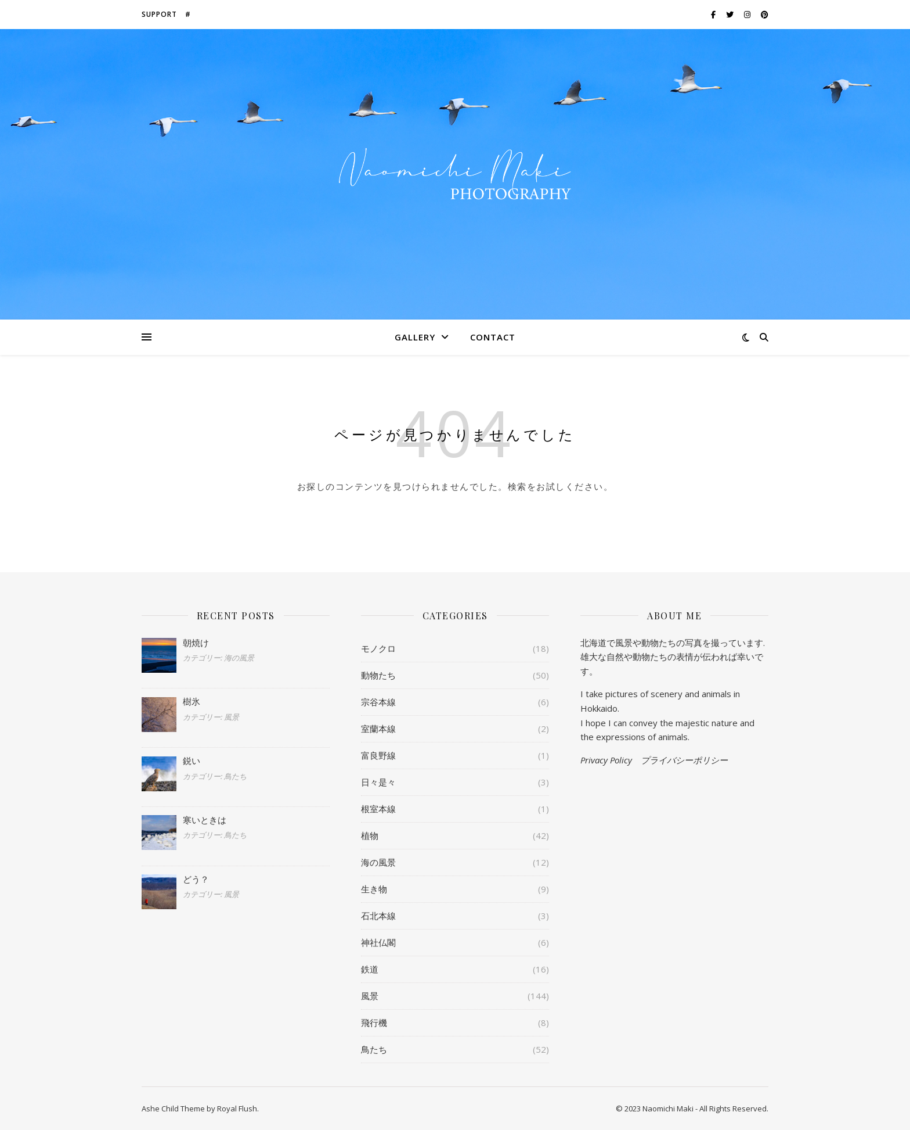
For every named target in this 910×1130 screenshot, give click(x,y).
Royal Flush (237, 1108)
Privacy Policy (606, 760)
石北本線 (378, 915)
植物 (369, 835)
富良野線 (378, 755)
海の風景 (378, 862)
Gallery (415, 337)
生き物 (374, 889)
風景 (369, 996)
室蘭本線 (378, 728)
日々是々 (378, 782)
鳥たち (374, 1049)
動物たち (378, 675)
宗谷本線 (378, 702)
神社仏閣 (378, 942)
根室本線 (378, 809)
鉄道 (369, 969)
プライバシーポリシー (684, 760)
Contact (492, 337)
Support (159, 14)
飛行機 (374, 1022)
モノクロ (378, 648)
